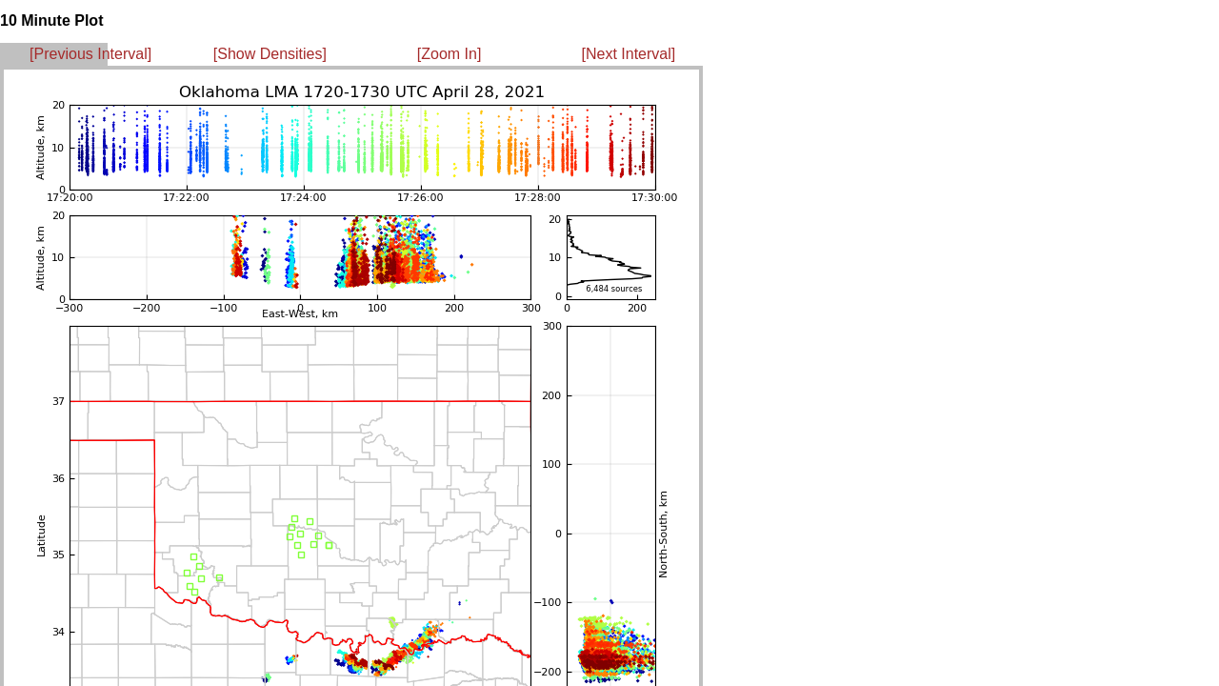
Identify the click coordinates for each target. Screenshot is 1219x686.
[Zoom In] (449, 54)
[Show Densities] (270, 54)
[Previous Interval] (90, 54)
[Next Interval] (629, 54)
